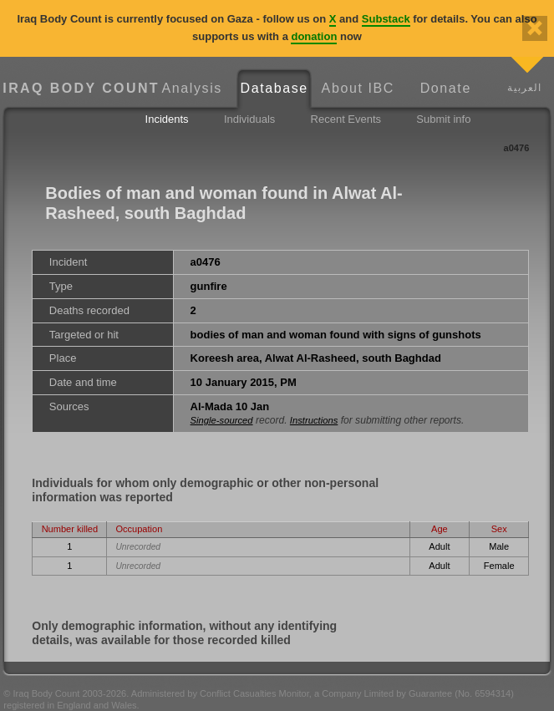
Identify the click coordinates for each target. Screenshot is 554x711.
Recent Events (346, 119)
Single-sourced (222, 420)
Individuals (249, 119)
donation (314, 36)
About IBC (358, 88)
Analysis (192, 88)
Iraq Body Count (76, 88)
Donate (445, 88)
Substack (386, 19)
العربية (524, 87)
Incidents (167, 119)
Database (274, 88)
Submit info (443, 119)
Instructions (314, 420)
